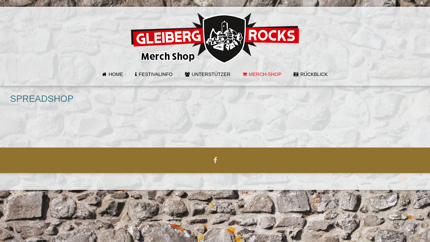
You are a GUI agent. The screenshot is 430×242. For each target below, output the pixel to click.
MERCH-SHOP (265, 74)
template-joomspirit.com (427, 213)
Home (116, 74)
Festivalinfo (155, 74)
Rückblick (314, 74)
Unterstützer (211, 74)
